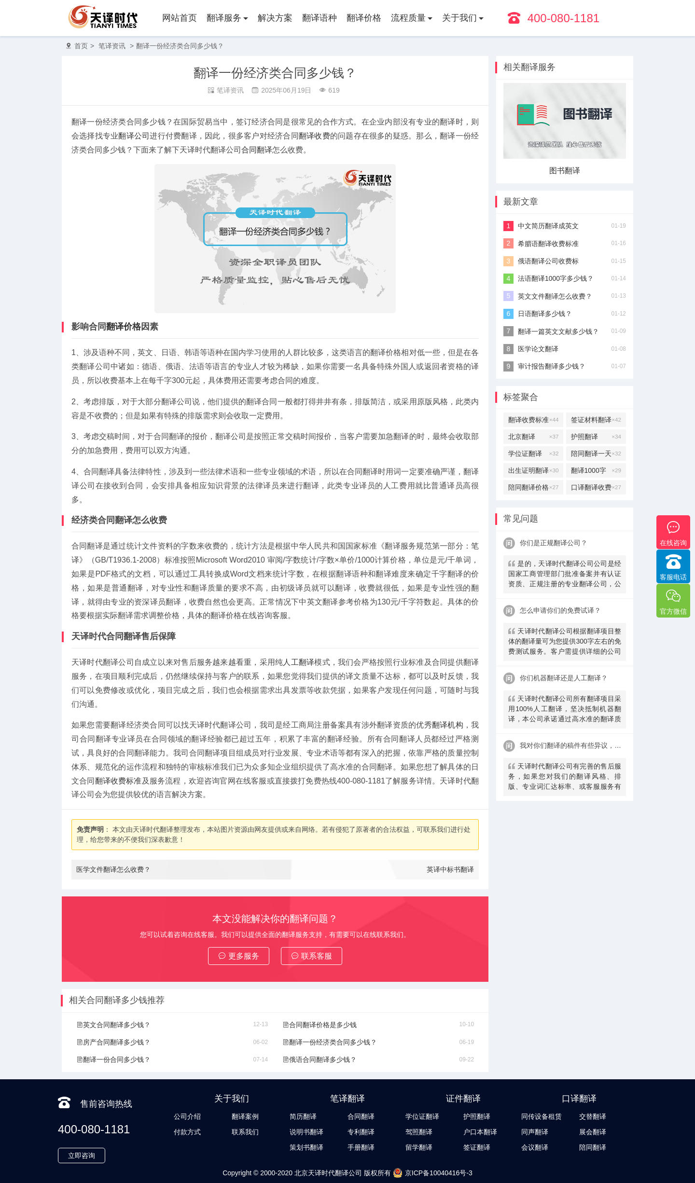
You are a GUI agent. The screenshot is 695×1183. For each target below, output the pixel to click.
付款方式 (187, 1132)
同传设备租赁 (541, 1116)
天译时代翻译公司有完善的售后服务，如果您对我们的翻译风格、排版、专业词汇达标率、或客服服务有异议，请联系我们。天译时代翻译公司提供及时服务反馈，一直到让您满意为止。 (564, 777)
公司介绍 (187, 1116)
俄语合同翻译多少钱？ (319, 1059)
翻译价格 (364, 18)
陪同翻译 (592, 1147)
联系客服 (311, 956)
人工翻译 (298, 662)
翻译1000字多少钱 (596, 470)
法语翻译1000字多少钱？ (556, 278)
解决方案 (275, 18)
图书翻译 (564, 170)
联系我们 (245, 1132)
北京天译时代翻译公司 (328, 1173)
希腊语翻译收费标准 (548, 244)
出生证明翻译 (533, 470)
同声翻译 (534, 1132)
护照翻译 (596, 436)
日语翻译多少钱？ (545, 313)
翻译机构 (447, 725)
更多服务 (238, 956)
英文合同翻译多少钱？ (113, 1025)
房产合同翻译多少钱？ (113, 1042)
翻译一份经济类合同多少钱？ (180, 46)
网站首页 (179, 18)
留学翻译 (418, 1147)
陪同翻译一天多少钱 (596, 453)
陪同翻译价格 (533, 487)
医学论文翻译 (538, 349)
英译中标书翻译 (450, 869)
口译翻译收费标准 (596, 487)
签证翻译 (476, 1147)
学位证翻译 (533, 453)
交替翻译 (592, 1116)
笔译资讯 (111, 46)
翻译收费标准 (118, 781)
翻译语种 (319, 18)
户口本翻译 (480, 1132)
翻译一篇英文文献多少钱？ (558, 331)
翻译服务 (224, 18)
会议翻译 (534, 1147)
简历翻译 (303, 1116)
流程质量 (408, 18)
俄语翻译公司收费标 (548, 261)
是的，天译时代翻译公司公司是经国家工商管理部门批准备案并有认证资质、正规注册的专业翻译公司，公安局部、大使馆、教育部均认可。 (564, 575)
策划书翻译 (306, 1147)
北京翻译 (533, 436)
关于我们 (459, 18)
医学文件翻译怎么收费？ (113, 869)
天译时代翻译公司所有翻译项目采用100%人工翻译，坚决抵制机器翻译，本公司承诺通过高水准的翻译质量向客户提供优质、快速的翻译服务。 (564, 710)
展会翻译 (592, 1132)
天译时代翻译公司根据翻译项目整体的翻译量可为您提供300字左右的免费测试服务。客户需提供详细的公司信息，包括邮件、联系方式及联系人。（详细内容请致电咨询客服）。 (564, 642)
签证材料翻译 (596, 420)
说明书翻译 (306, 1132)
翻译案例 (245, 1116)
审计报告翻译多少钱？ (551, 366)
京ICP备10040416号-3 (433, 1173)
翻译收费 (314, 136)
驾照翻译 (418, 1132)
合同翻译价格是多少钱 (319, 1025)
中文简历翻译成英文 (548, 226)
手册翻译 (361, 1147)
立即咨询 (81, 1155)
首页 (81, 46)
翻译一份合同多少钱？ (113, 1059)
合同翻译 (256, 150)
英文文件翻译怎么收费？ (555, 296)
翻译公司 (134, 136)
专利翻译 (361, 1132)
